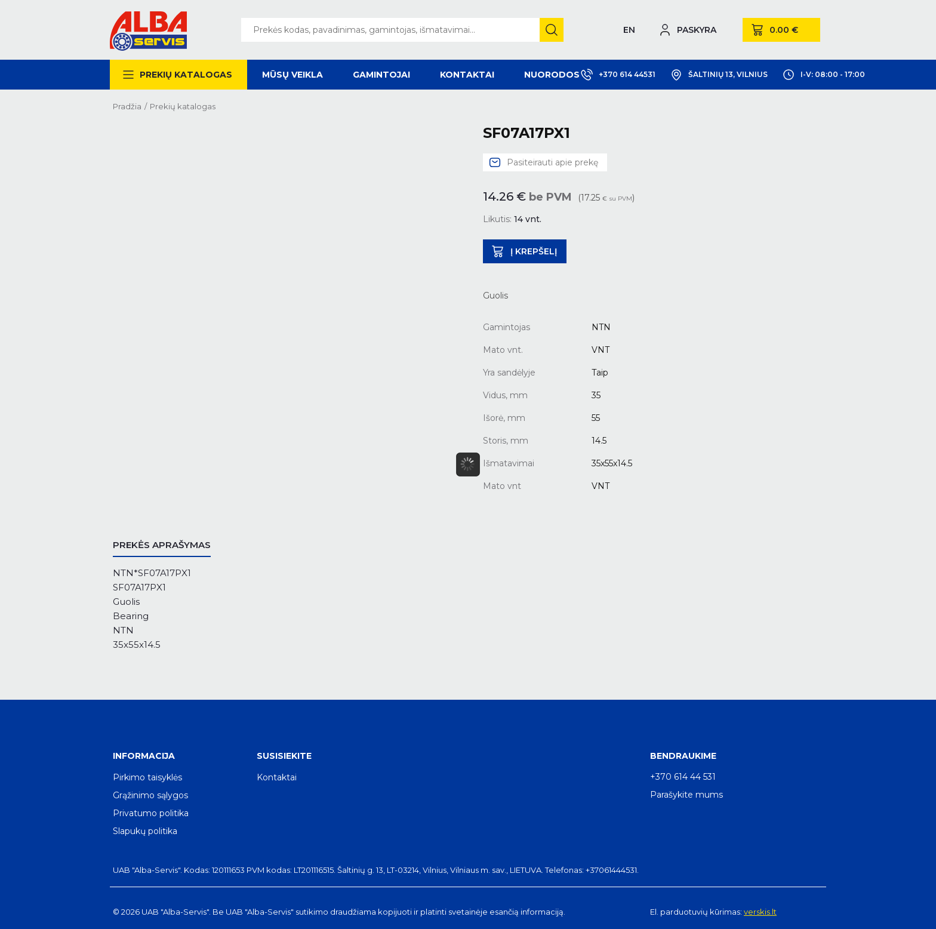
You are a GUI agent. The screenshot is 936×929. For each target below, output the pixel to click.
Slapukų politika (145, 831)
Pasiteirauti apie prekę (552, 162)
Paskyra (696, 29)
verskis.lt (760, 911)
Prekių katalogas (186, 74)
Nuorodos (552, 74)
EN (629, 29)
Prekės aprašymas (162, 544)
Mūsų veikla (292, 74)
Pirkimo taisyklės (147, 777)
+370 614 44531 (618, 75)
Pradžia (127, 106)
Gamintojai (381, 74)
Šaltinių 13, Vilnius (719, 75)
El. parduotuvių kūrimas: (696, 911)
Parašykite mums (686, 794)
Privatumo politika (151, 813)
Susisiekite (284, 755)
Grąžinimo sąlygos (150, 795)
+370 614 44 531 (683, 776)
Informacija (144, 755)
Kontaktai (467, 74)
